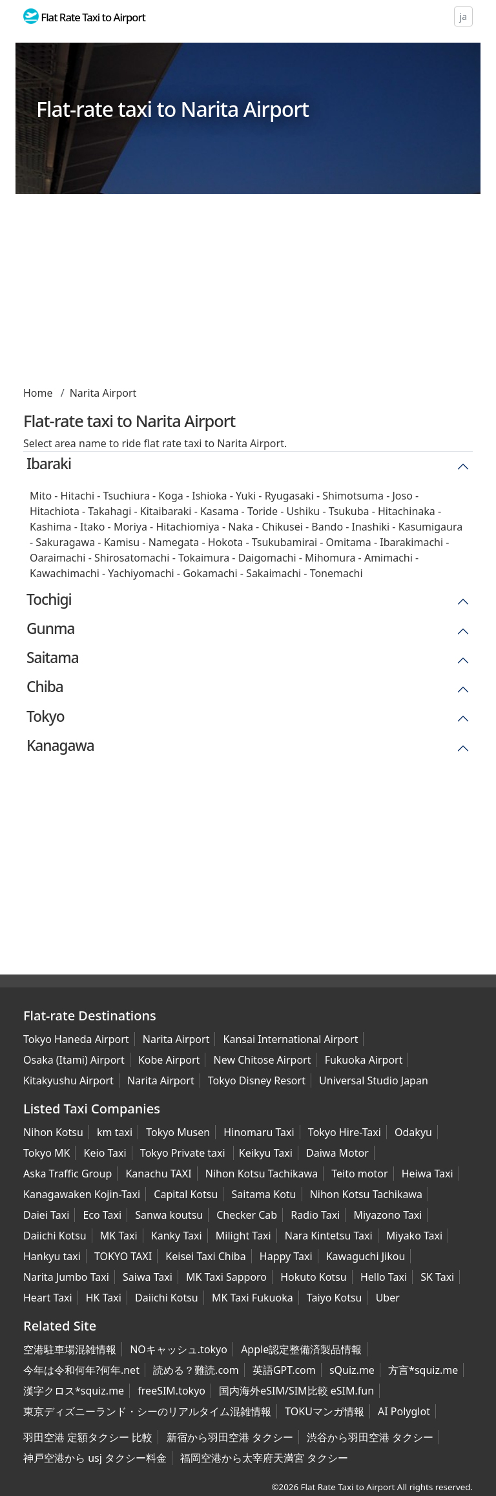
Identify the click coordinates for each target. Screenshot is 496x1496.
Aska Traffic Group (67, 1173)
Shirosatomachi (132, 558)
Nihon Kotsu (53, 1132)
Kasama (219, 511)
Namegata (174, 542)
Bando (327, 527)
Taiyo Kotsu (334, 1298)
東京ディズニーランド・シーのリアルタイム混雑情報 (147, 1411)
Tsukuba (349, 511)
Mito (41, 496)
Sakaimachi (273, 573)
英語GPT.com (284, 1370)
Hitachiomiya (187, 527)
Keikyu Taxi (266, 1153)
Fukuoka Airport (364, 1060)
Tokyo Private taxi (184, 1153)
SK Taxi (437, 1277)
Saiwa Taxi (147, 1277)
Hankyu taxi (52, 1256)
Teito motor (359, 1173)
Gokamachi (210, 573)
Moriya (130, 527)
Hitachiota (54, 511)
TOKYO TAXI (123, 1256)
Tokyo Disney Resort (256, 1080)
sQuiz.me (352, 1370)
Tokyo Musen (178, 1132)
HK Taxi (103, 1298)
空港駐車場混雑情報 (69, 1349)
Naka (240, 527)
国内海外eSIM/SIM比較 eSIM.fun (296, 1391)
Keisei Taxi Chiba (205, 1256)
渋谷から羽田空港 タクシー (370, 1437)
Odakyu (413, 1132)
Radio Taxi (315, 1215)
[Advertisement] (248, 294)
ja (463, 16)
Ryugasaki (289, 496)
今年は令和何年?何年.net (81, 1370)
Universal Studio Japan (373, 1080)
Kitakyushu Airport (68, 1080)
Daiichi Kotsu (55, 1235)
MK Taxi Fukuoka (252, 1298)
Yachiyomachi (141, 573)
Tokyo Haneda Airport (76, 1039)
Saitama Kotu (264, 1194)
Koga (170, 496)
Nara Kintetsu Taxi (329, 1235)
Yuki (246, 496)
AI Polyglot (404, 1411)
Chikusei (282, 527)
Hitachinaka (406, 511)
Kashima (51, 527)
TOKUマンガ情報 (324, 1411)
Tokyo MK (46, 1153)
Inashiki (371, 527)
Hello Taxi (383, 1277)
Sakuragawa (65, 542)
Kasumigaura (430, 527)
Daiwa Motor (337, 1153)
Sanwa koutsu (169, 1215)
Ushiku (303, 511)
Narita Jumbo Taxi (66, 1277)
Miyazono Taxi (387, 1215)
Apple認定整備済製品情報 (301, 1349)
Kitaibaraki (166, 511)
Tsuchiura (126, 496)
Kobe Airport (169, 1060)
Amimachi (388, 558)
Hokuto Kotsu (313, 1277)
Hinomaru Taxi (258, 1132)
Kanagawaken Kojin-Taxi (81, 1194)
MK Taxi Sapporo (226, 1277)
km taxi (114, 1132)
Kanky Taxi (176, 1235)
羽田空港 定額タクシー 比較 (87, 1437)
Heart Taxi (47, 1298)
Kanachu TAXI (158, 1173)
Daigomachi (267, 558)
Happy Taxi (286, 1256)
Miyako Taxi (414, 1235)
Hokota (225, 542)
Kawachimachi (64, 573)
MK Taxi (119, 1235)
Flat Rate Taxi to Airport (348, 1487)
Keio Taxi (105, 1153)
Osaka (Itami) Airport (74, 1060)
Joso (402, 496)
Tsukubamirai (284, 542)
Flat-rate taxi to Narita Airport (172, 109)
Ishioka (209, 496)
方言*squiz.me (423, 1370)
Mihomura (330, 558)
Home (38, 393)
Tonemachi (336, 573)
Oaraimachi (58, 558)
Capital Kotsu (186, 1194)
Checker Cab (246, 1215)
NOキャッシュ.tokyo (178, 1349)
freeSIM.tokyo (171, 1391)
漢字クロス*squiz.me (73, 1391)
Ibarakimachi (411, 542)
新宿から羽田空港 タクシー (230, 1437)
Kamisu (122, 542)
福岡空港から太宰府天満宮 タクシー (264, 1458)
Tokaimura (203, 558)
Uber (388, 1298)
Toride (262, 511)
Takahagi (109, 511)
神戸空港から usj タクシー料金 (95, 1458)
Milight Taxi (243, 1235)
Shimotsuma (353, 496)
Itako (92, 527)
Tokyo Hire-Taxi (344, 1132)
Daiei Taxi (46, 1215)
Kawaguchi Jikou (366, 1256)
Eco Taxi (102, 1215)
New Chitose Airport (262, 1060)
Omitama (348, 542)
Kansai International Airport (290, 1039)
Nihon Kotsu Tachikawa (261, 1173)
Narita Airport (103, 393)
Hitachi (77, 496)
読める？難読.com (196, 1370)
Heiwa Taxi (427, 1173)
